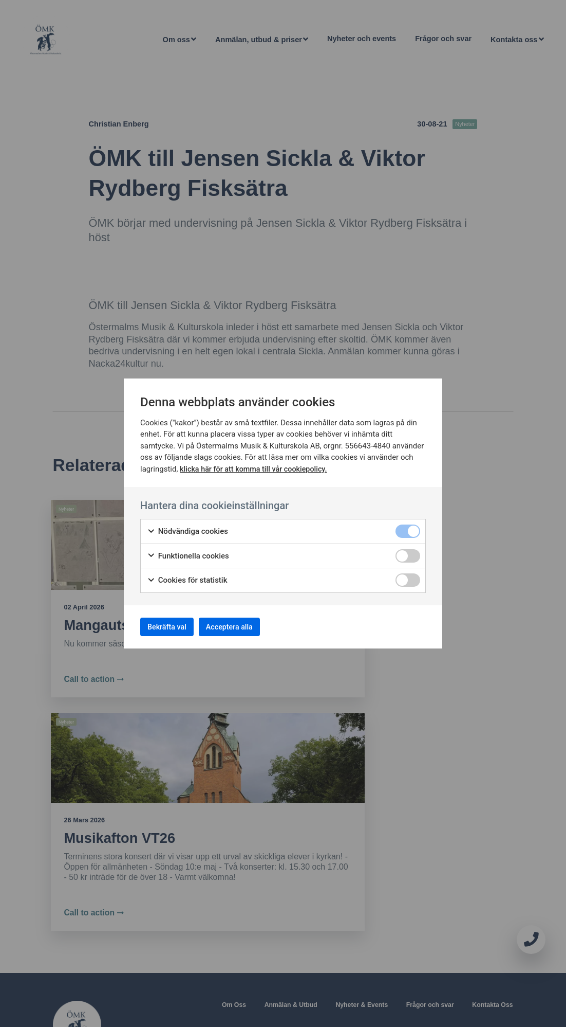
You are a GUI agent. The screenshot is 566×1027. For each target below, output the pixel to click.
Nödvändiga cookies (187, 528)
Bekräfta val (173, 627)
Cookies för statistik (187, 577)
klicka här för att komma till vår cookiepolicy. (256, 466)
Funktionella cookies (188, 553)
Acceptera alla (247, 627)
